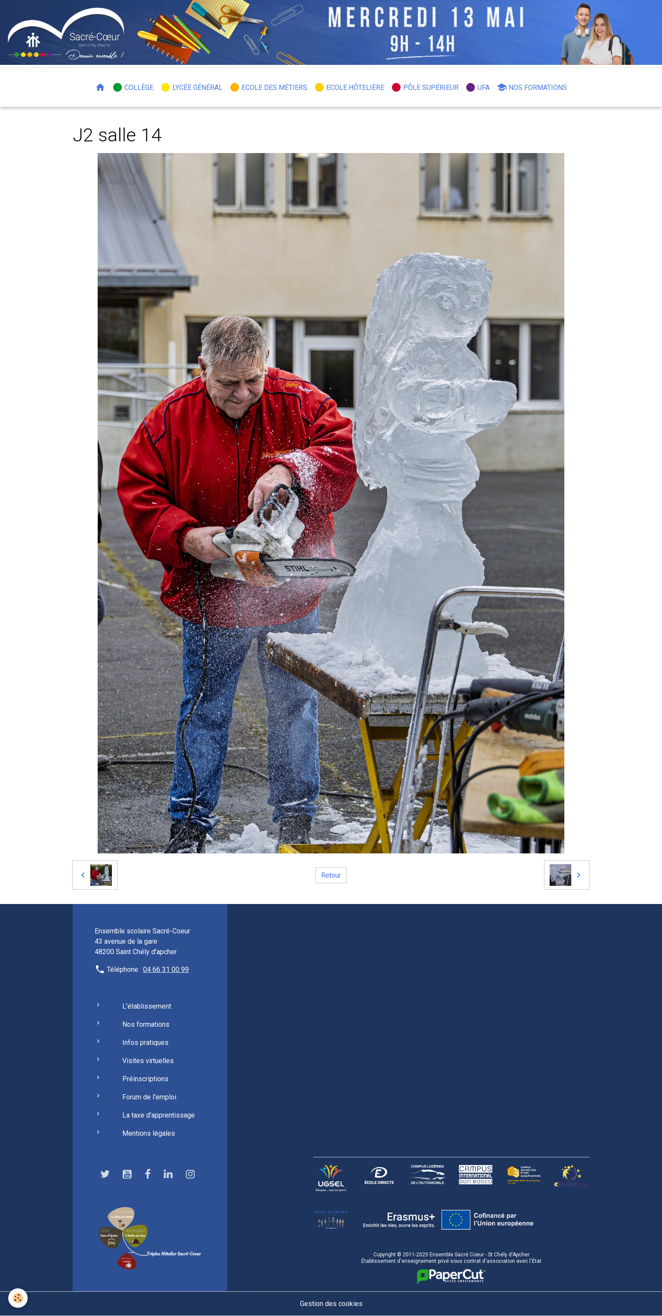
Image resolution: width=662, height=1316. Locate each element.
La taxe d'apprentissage (158, 1115)
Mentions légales (148, 1133)
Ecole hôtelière (349, 87)
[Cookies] (18, 1298)
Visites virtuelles (148, 1061)
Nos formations (531, 87)
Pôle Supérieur (424, 87)
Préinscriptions (145, 1079)
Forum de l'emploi (149, 1097)
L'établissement (146, 1006)
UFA (477, 87)
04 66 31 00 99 (166, 969)
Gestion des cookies (331, 1304)
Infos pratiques (145, 1042)
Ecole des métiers (268, 87)
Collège (132, 87)
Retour (331, 875)
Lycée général (191, 87)
